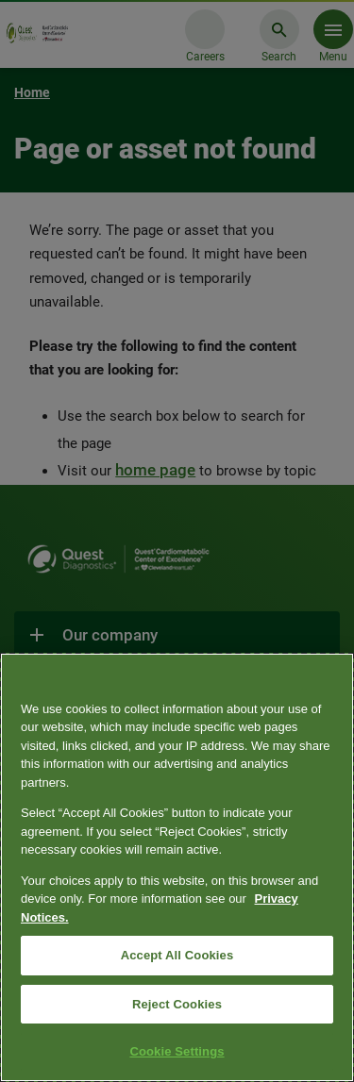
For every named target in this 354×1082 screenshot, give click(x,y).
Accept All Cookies (177, 955)
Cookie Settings (176, 1051)
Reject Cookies (177, 1004)
